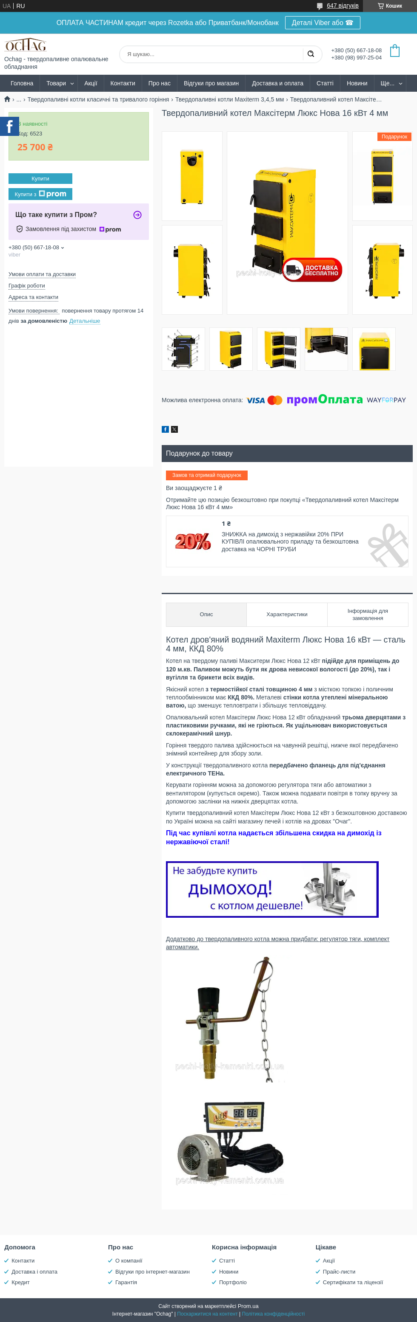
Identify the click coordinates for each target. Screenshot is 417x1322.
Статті (325, 83)
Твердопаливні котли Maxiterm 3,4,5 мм (229, 99)
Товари (56, 83)
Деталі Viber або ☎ (323, 22)
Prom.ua (248, 1306)
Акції (90, 83)
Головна (22, 83)
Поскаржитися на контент (207, 1314)
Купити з (40, 194)
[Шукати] (310, 54)
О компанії (129, 1260)
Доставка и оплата (277, 83)
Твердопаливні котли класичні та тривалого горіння (98, 99)
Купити (40, 178)
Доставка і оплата (34, 1271)
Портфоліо (233, 1282)
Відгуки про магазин (211, 83)
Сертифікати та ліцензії (353, 1282)
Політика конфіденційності (273, 1314)
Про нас (160, 83)
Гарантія (126, 1282)
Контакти (123, 83)
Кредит (20, 1282)
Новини (357, 83)
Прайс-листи (339, 1271)
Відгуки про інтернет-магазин (152, 1271)
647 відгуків (343, 5)
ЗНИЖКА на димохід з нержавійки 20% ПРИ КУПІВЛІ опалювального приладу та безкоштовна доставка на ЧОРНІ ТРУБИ (290, 541)
